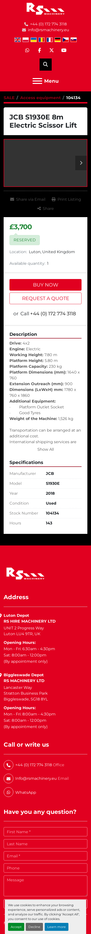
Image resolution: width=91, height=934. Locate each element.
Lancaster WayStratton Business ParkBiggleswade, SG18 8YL (26, 693)
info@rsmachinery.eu (48, 30)
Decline (34, 927)
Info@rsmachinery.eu (36, 778)
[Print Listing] (66, 199)
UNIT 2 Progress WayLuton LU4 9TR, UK (24, 631)
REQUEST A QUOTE (45, 298)
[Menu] (37, 81)
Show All (45, 449)
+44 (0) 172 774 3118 (48, 24)
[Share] (45, 208)
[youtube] (64, 50)
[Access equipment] (40, 97)
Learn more (56, 927)
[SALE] (9, 97)
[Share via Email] (28, 199)
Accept (16, 927)
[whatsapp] (27, 50)
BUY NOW (45, 285)
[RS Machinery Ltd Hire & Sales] (25, 573)
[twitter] (52, 50)
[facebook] (39, 50)
